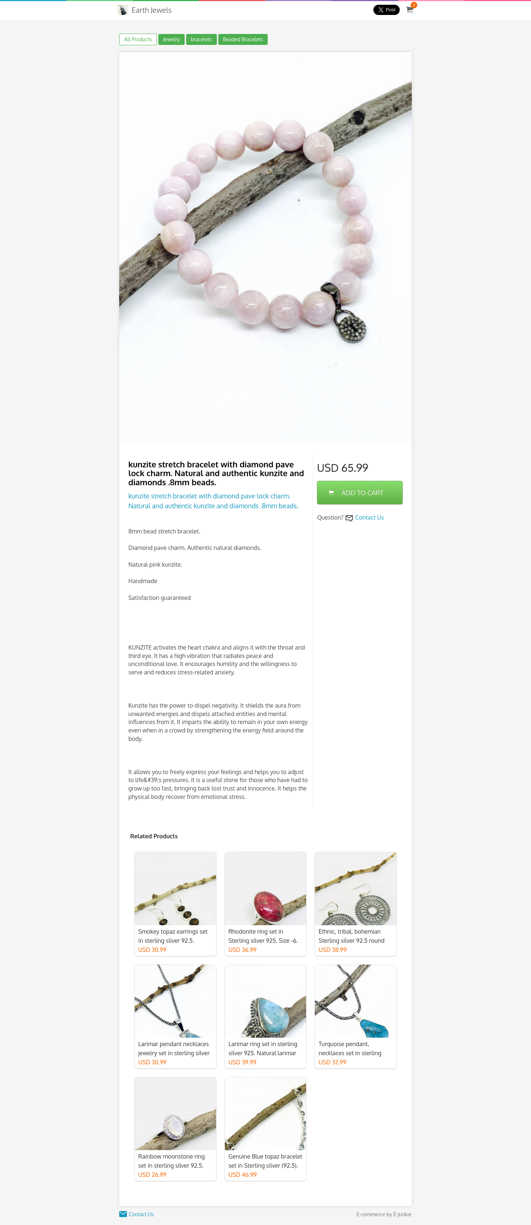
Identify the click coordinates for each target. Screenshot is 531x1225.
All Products (138, 39)
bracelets (201, 39)
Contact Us (369, 517)
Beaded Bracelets (243, 39)
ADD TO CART (356, 493)
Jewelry (171, 39)
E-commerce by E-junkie (384, 1214)
